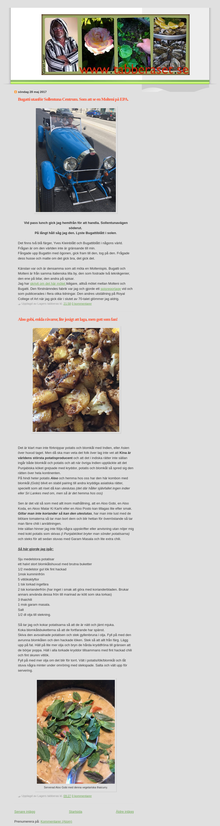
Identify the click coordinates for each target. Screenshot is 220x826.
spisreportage (111, 289)
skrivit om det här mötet (48, 283)
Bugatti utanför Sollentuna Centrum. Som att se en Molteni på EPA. (73, 99)
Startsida (75, 812)
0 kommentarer (82, 303)
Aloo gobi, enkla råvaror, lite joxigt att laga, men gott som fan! (68, 319)
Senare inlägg (24, 812)
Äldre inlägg (125, 812)
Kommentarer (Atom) (56, 821)
